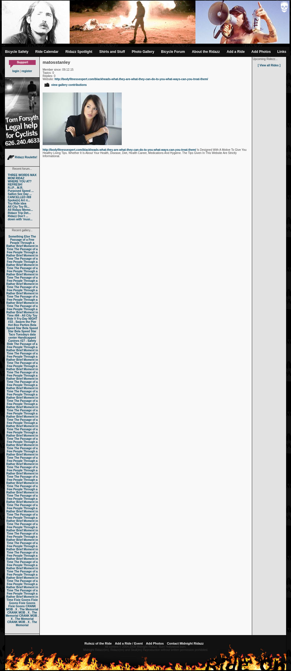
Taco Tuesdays (19, 334)
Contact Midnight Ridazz (185, 643)
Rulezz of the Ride (98, 643)
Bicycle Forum (173, 52)
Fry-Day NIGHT (27, 318)
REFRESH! (15, 184)
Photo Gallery (143, 52)
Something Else (19, 236)
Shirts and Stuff (112, 52)
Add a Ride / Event (129, 643)
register (27, 71)
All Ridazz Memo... (20, 209)
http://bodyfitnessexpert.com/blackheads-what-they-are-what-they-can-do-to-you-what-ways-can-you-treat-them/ (131, 79)
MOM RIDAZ (16, 178)
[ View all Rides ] (269, 65)
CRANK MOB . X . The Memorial (22, 608)
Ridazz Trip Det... (19, 213)
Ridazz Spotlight (78, 52)
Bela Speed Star (22, 326)
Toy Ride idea (17, 203)
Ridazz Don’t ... (18, 216)
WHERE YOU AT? (20, 181)
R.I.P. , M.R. (15, 187)
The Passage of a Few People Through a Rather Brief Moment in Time (22, 243)
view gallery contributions (65, 84)
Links (281, 52)
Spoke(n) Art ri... (19, 200)
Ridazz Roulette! (22, 157)
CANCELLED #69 (19, 197)
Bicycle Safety (16, 52)
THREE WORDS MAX (22, 175)
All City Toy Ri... (18, 206)
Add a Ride (236, 52)
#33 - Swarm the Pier (22, 321)
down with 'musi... (20, 219)
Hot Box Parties (18, 325)
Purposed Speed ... (21, 190)
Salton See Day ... (20, 194)
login (15, 71)
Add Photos (261, 52)
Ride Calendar (47, 52)
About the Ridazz (206, 52)
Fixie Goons (22, 599)
